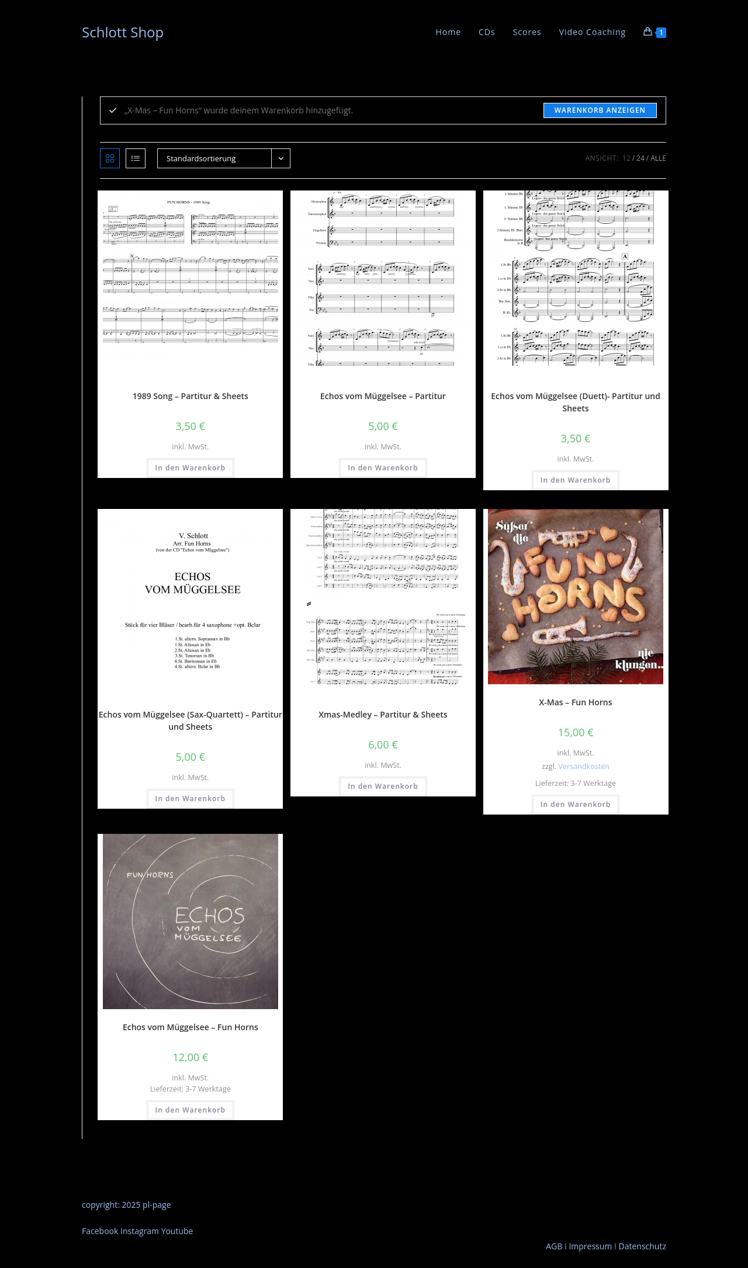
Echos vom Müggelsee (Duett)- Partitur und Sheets (575, 402)
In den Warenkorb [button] (190, 468)
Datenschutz (642, 1246)
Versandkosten (584, 766)
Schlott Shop (123, 31)
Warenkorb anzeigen (600, 110)
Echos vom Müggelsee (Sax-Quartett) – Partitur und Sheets (190, 720)
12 (626, 158)
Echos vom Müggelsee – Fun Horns (190, 1027)
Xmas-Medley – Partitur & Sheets (382, 714)
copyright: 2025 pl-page (126, 1204)
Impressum (589, 1246)
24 (640, 158)
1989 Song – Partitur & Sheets (190, 395)
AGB (554, 1246)
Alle (658, 158)
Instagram (140, 1230)
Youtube (177, 1230)
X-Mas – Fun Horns (575, 702)
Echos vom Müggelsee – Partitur (383, 395)
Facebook (101, 1230)
